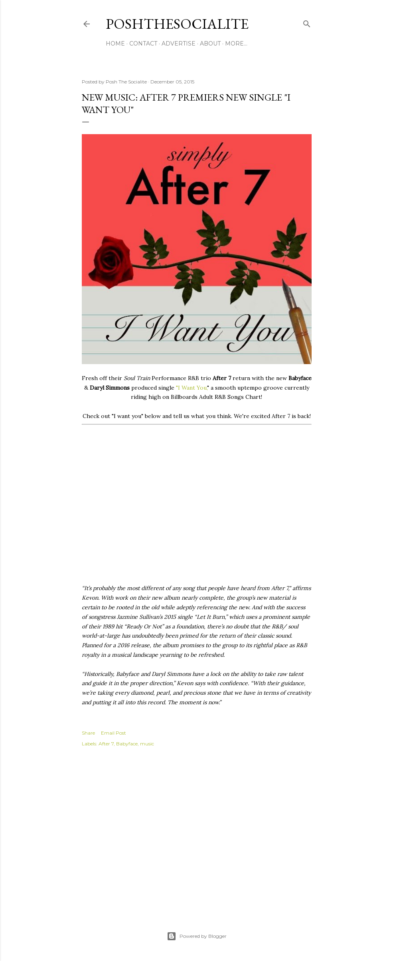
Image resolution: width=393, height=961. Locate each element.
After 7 (106, 744)
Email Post (113, 733)
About (210, 43)
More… (236, 43)
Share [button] (88, 733)
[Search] (307, 22)
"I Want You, (191, 387)
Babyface (127, 744)
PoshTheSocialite (177, 23)
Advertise (179, 43)
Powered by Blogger (197, 936)
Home (115, 43)
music (147, 744)
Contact (143, 43)
